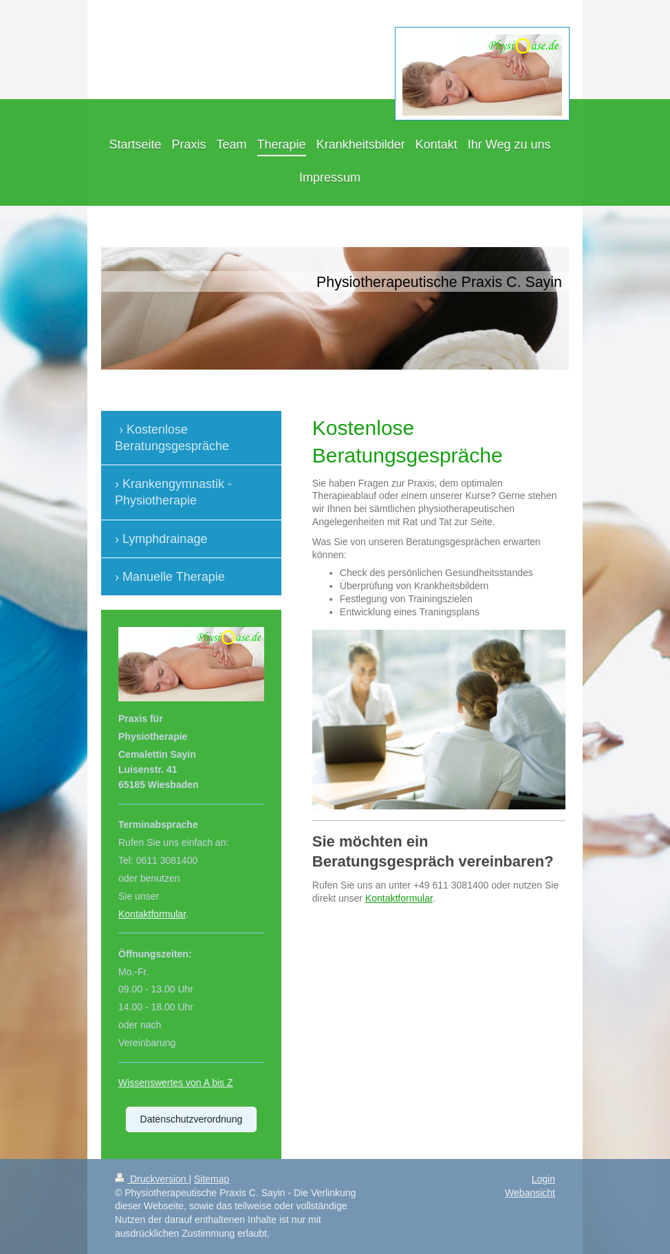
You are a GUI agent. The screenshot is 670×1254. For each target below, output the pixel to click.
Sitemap (211, 1178)
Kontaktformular (399, 898)
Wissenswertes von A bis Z (175, 1082)
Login (543, 1178)
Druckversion (151, 1178)
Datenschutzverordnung (191, 1119)
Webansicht (530, 1192)
